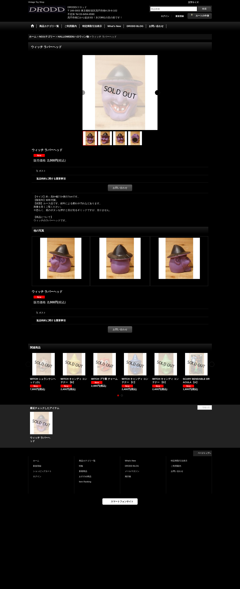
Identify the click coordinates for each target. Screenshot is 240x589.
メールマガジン (132, 471)
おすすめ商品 (85, 476)
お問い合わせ (120, 187)
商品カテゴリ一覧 (87, 461)
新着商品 (83, 471)
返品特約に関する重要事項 (51, 178)
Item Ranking (85, 482)
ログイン (165, 16)
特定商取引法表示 (179, 461)
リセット (206, 407)
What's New (130, 461)
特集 (81, 466)
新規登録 (180, 16)
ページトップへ (204, 453)
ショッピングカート (42, 471)
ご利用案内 (176, 466)
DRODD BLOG (132, 466)
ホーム (36, 461)
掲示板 (128, 476)
